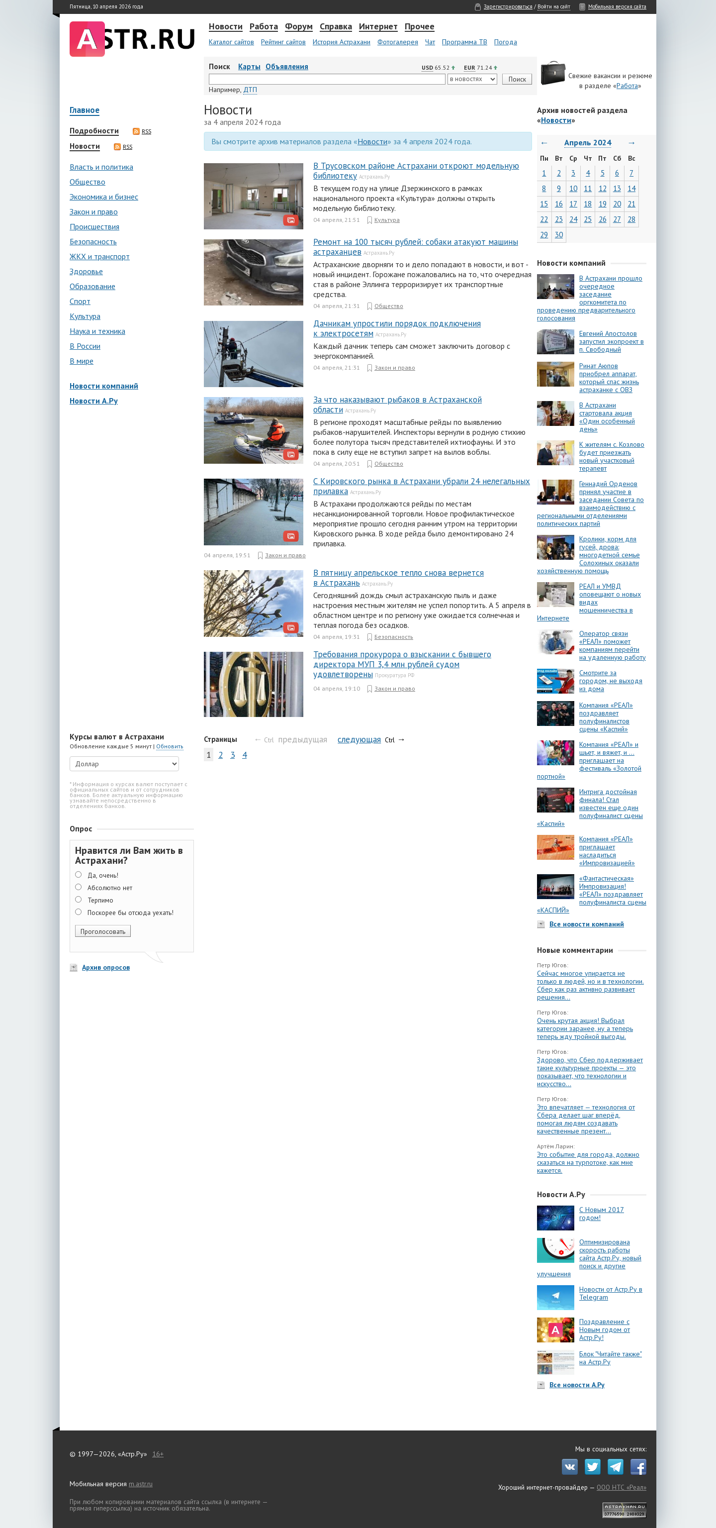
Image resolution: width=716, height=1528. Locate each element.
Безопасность (93, 241)
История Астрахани (341, 41)
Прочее (420, 27)
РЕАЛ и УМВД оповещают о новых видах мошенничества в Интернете (589, 602)
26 (603, 219)
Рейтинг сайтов (283, 41)
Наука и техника (97, 331)
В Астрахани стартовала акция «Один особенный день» (607, 417)
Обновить (169, 746)
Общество (87, 182)
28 (631, 219)
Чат (430, 41)
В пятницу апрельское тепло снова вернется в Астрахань (398, 577)
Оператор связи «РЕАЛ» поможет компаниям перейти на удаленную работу (612, 645)
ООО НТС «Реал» (621, 1487)
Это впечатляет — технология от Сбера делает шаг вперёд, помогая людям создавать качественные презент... (586, 1119)
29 (544, 234)
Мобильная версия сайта (617, 6)
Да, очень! (103, 875)
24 (573, 219)
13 (617, 188)
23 (559, 219)
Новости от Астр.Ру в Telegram (610, 1293)
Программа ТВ (464, 41)
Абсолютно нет (110, 887)
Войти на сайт (553, 6)
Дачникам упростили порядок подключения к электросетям (397, 328)
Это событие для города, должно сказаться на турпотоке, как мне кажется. (588, 1162)
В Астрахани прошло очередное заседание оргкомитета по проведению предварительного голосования (589, 298)
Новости (226, 27)
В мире (81, 361)
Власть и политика (101, 167)
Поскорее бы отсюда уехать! (131, 912)
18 (588, 203)
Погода (505, 41)
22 (544, 219)
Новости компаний (104, 386)
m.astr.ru (141, 1483)
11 (588, 188)
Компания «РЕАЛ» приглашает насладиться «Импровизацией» (607, 850)
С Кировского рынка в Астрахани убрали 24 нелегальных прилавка (421, 486)
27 (617, 219)
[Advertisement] (129, 569)
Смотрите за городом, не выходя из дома (610, 680)
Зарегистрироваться (508, 6)
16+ (158, 1453)
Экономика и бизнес (104, 197)
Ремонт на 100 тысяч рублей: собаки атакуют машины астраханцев (415, 246)
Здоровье (86, 271)
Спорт (80, 301)
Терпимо (100, 900)
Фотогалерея (397, 41)
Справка (336, 27)
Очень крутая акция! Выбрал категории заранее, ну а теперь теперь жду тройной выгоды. (585, 1028)
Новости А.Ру (94, 401)
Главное (84, 110)
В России (85, 346)
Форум (299, 27)
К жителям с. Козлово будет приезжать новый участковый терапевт (611, 456)
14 (631, 188)
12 (603, 188)
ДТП (250, 89)
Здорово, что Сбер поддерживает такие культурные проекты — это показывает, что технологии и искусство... (590, 1071)
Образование (92, 286)
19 (603, 203)
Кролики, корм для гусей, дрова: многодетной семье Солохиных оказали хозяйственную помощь (588, 554)
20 (617, 203)
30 (559, 234)
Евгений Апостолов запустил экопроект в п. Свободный (611, 341)
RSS (142, 131)
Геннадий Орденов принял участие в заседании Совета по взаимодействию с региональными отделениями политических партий (590, 503)
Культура (85, 316)
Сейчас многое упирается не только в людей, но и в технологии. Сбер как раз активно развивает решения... (590, 985)
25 (588, 219)
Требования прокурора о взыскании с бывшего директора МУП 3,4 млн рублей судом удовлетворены (402, 664)
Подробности (94, 130)
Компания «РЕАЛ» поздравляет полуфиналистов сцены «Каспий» (606, 717)
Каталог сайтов (231, 41)
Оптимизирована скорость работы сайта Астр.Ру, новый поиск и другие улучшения (589, 1257)
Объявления (287, 66)
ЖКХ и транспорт (100, 256)
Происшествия (94, 226)
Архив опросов (106, 967)
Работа (264, 27)
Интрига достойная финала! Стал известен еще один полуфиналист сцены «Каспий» (590, 807)
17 (573, 203)
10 (573, 188)
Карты (249, 66)
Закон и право (94, 211)
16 (559, 203)
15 (544, 203)
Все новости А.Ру (577, 1384)
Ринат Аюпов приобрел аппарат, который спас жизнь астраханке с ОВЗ (609, 377)
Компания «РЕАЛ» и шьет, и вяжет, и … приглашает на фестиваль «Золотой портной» (589, 760)
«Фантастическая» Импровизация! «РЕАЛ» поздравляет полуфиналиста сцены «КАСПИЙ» (591, 894)
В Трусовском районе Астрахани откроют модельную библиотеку (416, 170)
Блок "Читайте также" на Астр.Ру (610, 1357)
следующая (359, 739)
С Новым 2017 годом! (601, 1213)
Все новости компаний (586, 923)
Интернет (378, 27)
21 (631, 203)
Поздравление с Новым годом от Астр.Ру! (604, 1329)
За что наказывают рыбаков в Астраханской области (397, 404)
